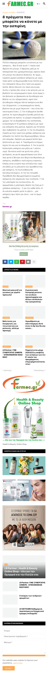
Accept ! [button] (8, 668)
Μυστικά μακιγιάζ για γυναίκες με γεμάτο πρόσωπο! (12, 292)
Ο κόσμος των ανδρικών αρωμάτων (30, 597)
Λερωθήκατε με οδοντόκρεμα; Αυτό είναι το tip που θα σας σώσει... (35, 324)
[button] (3, 4)
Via (4, 203)
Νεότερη (7, 370)
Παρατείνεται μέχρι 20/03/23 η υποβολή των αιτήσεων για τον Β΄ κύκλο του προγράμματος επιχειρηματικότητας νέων (35, 357)
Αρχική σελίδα (9, 12)
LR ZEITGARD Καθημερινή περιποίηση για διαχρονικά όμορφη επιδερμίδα (31, 611)
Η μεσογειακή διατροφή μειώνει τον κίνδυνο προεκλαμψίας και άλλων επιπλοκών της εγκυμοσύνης (33, 296)
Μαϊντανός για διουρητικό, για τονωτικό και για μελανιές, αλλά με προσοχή (11, 326)
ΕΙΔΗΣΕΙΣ (21, 12)
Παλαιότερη (39, 370)
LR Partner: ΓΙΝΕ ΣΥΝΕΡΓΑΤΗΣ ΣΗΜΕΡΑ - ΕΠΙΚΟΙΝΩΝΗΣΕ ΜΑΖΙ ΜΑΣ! (13, 353)
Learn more (17, 663)
